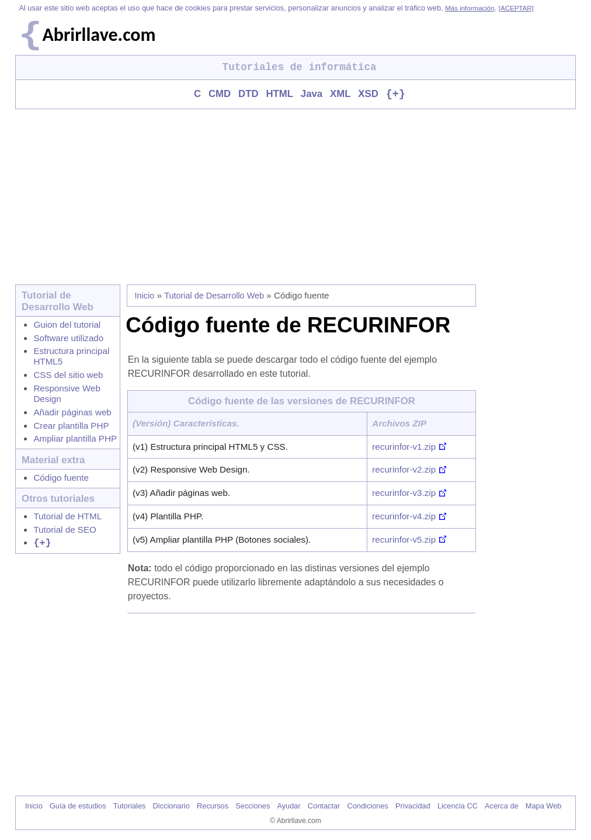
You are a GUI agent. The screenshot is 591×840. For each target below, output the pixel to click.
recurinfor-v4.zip (404, 517)
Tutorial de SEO (64, 530)
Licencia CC (457, 806)
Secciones (252, 806)
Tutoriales (129, 806)
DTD (248, 94)
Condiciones (367, 806)
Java (311, 94)
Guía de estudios (78, 806)
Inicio (145, 296)
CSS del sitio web (68, 375)
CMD (219, 94)
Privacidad (412, 806)
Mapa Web (544, 806)
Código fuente (61, 478)
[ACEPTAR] (516, 8)
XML (340, 94)
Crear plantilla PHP (71, 426)
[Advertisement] (295, 197)
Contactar (324, 806)
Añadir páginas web (72, 413)
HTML (279, 94)
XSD (368, 94)
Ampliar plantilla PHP (75, 439)
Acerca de (502, 806)
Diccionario (171, 806)
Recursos (212, 806)
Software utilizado (68, 338)
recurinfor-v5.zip (404, 540)
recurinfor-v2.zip (404, 470)
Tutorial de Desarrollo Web (214, 296)
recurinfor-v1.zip (404, 447)
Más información (469, 8)
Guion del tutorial (66, 325)
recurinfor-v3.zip (404, 493)
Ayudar (288, 806)
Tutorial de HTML (67, 517)
